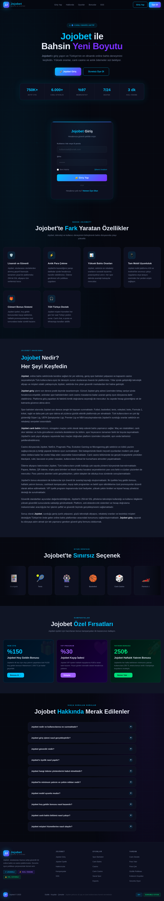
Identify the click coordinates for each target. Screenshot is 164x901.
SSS (102, 5)
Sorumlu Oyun (135, 881)
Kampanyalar (61, 871)
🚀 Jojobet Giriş (68, 71)
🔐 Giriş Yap (82, 178)
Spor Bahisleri (98, 857)
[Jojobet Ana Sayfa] (14, 5)
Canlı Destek (134, 857)
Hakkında (70, 5)
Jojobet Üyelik (61, 862)
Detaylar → (68, 679)
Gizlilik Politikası (135, 871)
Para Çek (133, 866)
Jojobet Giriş (60, 857)
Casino (95, 866)
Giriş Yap (58, 5)
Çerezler (61, 895)
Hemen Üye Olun (90, 191)
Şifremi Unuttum (100, 169)
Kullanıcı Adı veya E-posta (69, 144)
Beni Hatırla (63, 169)
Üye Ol (155, 5)
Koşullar (54, 895)
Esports (96, 881)
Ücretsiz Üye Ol (96, 71)
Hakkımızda (60, 866)
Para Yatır (133, 862)
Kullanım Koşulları (136, 876)
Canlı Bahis (97, 862)
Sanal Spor (97, 876)
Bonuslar (92, 5)
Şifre (59, 157)
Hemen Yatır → (123, 679)
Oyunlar (81, 5)
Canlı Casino (98, 871)
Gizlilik (47, 895)
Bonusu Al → (15, 679)
